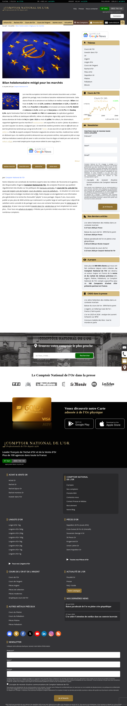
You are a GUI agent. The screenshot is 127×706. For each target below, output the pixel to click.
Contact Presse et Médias (76, 501)
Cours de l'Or (30, 22)
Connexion (117, 16)
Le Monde (78, 384)
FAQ (75, 9)
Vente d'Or (50, 452)
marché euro (24, 166)
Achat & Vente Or (18, 474)
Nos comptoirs (72, 489)
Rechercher (85, 355)
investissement (38, 123)
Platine (87, 78)
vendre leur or (50, 206)
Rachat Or (13, 484)
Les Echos (108, 384)
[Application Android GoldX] (79, 424)
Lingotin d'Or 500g (16, 529)
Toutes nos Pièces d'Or (78, 559)
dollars (45, 129)
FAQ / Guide (71, 585)
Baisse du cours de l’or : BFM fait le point (100, 232)
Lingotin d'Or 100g (16, 537)
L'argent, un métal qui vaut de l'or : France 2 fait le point (98, 310)
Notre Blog (71, 509)
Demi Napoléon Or (74, 550)
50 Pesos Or (71, 537)
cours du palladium (50, 191)
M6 (28, 384)
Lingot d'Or (88, 62)
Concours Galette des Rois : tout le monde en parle (97, 321)
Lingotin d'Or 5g (15, 554)
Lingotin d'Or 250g (16, 533)
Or (85, 55)
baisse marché (9, 166)
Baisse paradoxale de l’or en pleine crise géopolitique (100, 240)
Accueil (4, 26)
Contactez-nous (73, 497)
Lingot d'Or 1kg (15, 525)
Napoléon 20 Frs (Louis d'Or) (78, 525)
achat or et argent (26, 209)
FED (36, 194)
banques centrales (47, 188)
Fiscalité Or (71, 577)
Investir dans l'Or (91, 52)
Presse (81, 9)
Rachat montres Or (16, 493)
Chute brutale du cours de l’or (96, 248)
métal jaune (71, 203)
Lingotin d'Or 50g (15, 541)
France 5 (63, 384)
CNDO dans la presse (97, 293)
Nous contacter (92, 9)
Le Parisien (46, 384)
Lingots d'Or (16, 519)
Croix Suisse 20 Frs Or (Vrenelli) (79, 529)
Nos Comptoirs (81, 22)
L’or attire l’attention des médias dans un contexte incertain (100, 224)
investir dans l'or (37, 206)
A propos (92, 259)
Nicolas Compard (103, 244)
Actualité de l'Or (76, 571)
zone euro (53, 166)
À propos (70, 485)
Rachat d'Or (18, 22)
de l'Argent (33, 571)
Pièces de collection (16, 590)
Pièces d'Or (72, 519)
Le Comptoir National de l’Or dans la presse (63, 375)
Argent (87, 59)
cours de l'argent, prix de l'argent (15, 191)
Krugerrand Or (72, 541)
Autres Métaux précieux (22, 606)
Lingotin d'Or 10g (15, 550)
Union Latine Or (73, 546)
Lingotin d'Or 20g (15, 546)
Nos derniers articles (97, 216)
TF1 (16, 384)
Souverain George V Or (75, 533)
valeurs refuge (7, 141)
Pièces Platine (14, 620)
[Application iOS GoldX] (110, 424)
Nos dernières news (77, 598)
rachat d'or (6, 206)
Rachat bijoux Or (15, 488)
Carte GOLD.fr (112, 22)
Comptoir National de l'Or (21, 86)
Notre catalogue (74, 591)
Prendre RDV (96, 22)
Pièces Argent (14, 585)
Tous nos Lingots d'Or (19, 563)
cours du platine (35, 191)
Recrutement (72, 505)
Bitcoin (87, 85)
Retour (77, 161)
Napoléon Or (89, 75)
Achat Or (12, 480)
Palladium (88, 82)
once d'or (38, 166)
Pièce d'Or (88, 72)
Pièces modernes (15, 594)
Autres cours (57, 22)
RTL (94, 384)
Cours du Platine (15, 612)
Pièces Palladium (15, 624)
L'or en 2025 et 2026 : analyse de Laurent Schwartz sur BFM (100, 315)
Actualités (68, 22)
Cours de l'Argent (43, 22)
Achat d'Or (8, 22)
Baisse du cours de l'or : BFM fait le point (100, 305)
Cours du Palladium (16, 616)
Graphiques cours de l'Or (18, 598)
